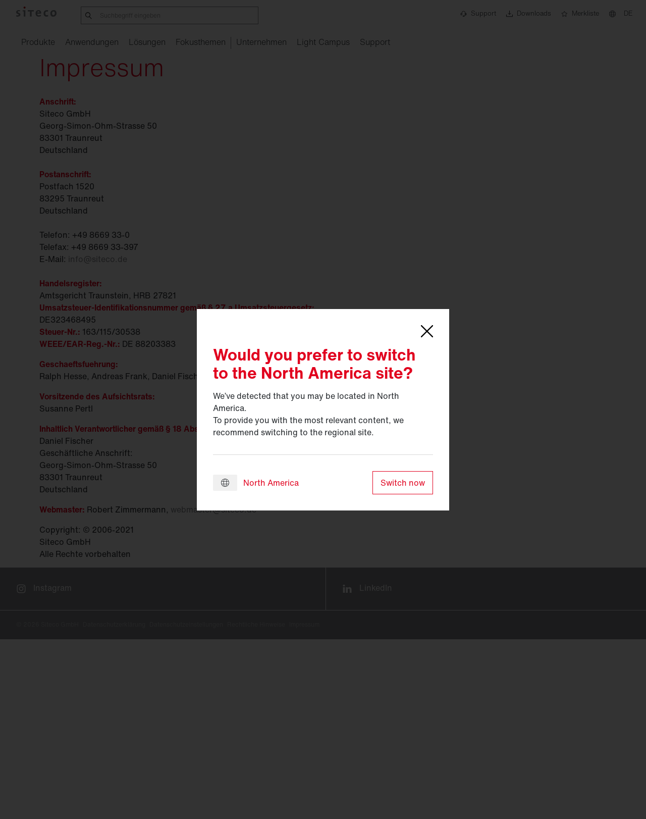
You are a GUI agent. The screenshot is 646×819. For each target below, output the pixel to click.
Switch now (403, 483)
